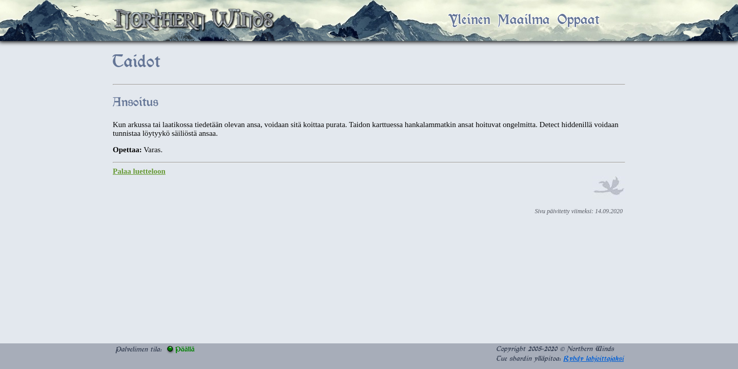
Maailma (524, 20)
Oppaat (579, 20)
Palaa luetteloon (139, 171)
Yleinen (469, 20)
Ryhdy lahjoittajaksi (593, 359)
